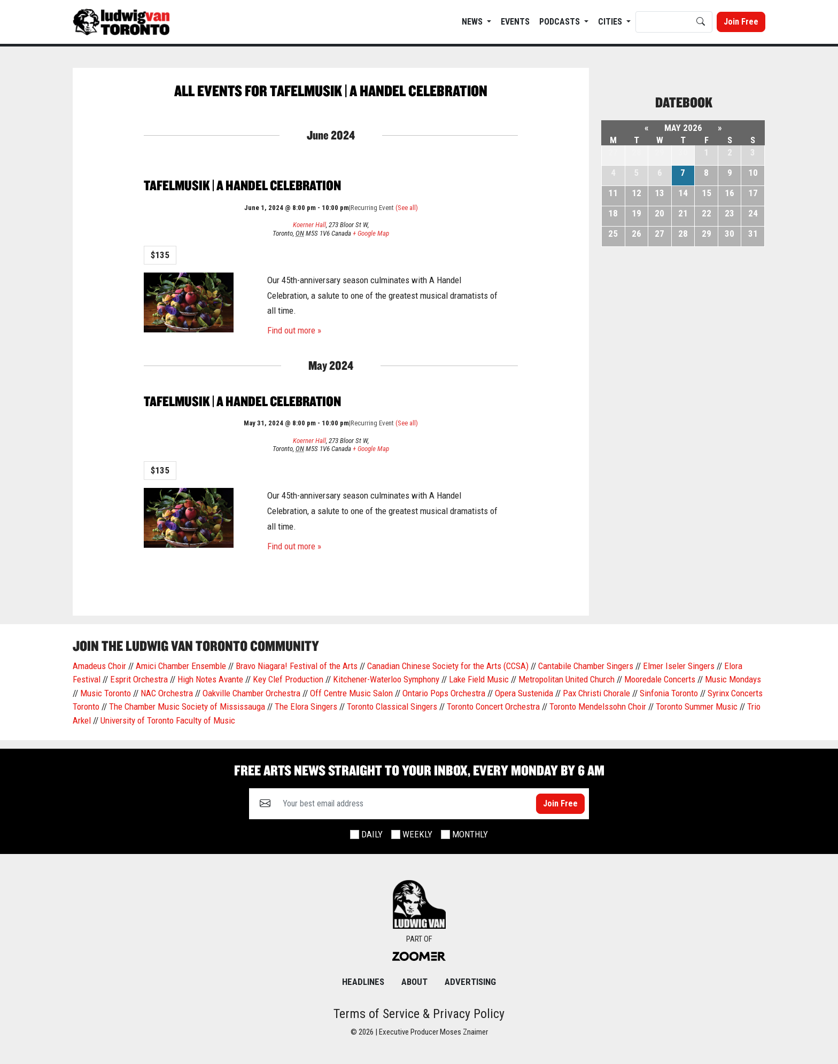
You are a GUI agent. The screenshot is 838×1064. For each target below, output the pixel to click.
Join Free (741, 22)
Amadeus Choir (99, 666)
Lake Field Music (479, 679)
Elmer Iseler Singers (679, 666)
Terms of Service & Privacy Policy (419, 1013)
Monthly (470, 834)
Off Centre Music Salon (351, 693)
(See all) (406, 208)
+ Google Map (371, 233)
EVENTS (515, 22)
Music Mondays (733, 679)
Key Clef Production (288, 679)
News (473, 22)
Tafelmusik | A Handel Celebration (242, 185)
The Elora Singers (306, 706)
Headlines (363, 981)
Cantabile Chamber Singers (585, 666)
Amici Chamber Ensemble (181, 666)
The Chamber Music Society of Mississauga (187, 706)
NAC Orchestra (167, 693)
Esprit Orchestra (139, 679)
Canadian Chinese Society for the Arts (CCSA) (448, 666)
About (414, 981)
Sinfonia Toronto (669, 693)
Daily (372, 834)
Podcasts (560, 22)
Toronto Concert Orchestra (493, 706)
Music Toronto (105, 693)
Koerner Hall (309, 225)
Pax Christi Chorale (596, 693)
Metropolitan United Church (566, 679)
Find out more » (294, 330)
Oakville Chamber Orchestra (251, 693)
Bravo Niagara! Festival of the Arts (297, 666)
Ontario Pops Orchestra (443, 693)
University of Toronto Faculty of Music (167, 720)
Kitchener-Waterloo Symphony (386, 679)
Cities (611, 22)
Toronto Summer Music (697, 706)
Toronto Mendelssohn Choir (597, 706)
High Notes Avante (210, 679)
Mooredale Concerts (659, 679)
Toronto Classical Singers (392, 706)
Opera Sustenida (524, 693)
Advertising (470, 981)
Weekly (417, 834)
